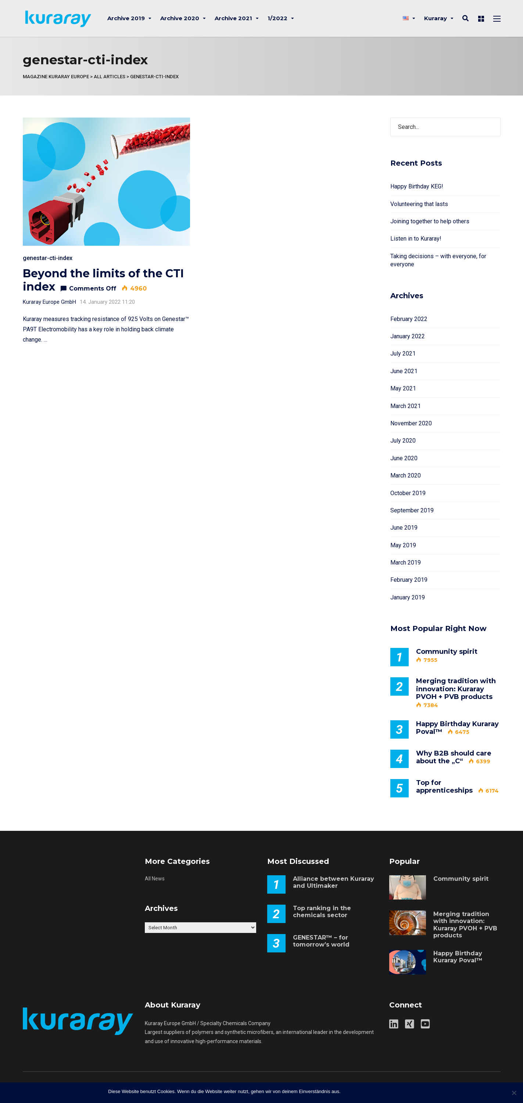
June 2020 (404, 458)
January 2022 (407, 336)
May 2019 (403, 545)
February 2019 (408, 579)
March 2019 (405, 562)
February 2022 (408, 319)
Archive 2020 (179, 18)
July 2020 (403, 440)
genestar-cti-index (47, 258)
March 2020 (405, 475)
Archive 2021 (233, 18)
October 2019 (408, 493)
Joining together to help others (429, 221)
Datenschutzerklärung (391, 1091)
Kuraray (435, 18)
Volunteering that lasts (419, 204)
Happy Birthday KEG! (416, 186)
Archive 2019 (126, 18)
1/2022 (277, 18)
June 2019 (404, 527)
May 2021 (403, 388)
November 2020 (411, 423)
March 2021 (405, 406)
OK (347, 1091)
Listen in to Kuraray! (415, 238)
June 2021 (404, 371)
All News (155, 879)
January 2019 (407, 597)
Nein (360, 1091)
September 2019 (412, 510)
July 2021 (403, 353)
